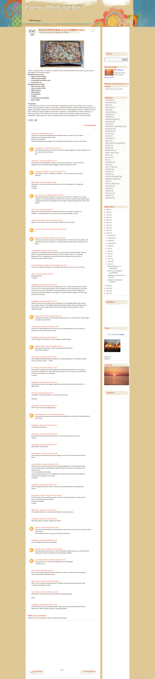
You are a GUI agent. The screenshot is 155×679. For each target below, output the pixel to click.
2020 (107, 222)
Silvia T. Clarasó (35, 581)
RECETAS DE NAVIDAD (112, 176)
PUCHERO (108, 174)
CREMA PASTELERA (111, 119)
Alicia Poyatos (35, 434)
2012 (107, 293)
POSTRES (108, 169)
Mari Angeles (35, 357)
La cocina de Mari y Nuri (42, 229)
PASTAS (107, 155)
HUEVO (107, 141)
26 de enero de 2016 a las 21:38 (48, 367)
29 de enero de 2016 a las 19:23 (48, 484)
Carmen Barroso (35, 326)
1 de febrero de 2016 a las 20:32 (54, 549)
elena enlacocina (36, 453)
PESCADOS (108, 162)
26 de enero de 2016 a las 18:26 (48, 337)
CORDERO (108, 117)
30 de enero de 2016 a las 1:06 (48, 510)
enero (109, 264)
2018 (107, 228)
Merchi (33, 393)
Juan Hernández (35, 464)
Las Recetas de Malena (41, 560)
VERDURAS (108, 198)
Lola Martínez (39, 148)
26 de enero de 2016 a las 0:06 (57, 238)
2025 (107, 209)
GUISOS (107, 136)
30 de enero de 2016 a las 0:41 (53, 495)
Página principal (34, 20)
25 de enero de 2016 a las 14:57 (45, 133)
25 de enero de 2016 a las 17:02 (56, 171)
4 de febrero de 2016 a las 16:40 (49, 592)
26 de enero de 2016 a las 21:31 (47, 357)
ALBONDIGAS (109, 102)
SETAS (107, 181)
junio (109, 251)
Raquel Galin (35, 182)
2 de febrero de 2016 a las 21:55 (44, 570)
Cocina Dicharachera (55, 6)
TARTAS (107, 188)
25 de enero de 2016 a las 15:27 (48, 161)
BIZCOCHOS (109, 107)
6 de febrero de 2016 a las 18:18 (48, 604)
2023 (107, 215)
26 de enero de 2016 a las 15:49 (52, 316)
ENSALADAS (109, 129)
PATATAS (108, 157)
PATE (106, 160)
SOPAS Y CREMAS (111, 183)
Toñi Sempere (35, 161)
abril (109, 256)
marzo (110, 259)
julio (109, 248)
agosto (110, 246)
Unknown (38, 527)
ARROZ (107, 105)
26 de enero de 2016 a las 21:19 (53, 346)
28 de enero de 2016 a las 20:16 (48, 434)
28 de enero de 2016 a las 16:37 (48, 425)
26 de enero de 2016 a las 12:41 (44, 274)
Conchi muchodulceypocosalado (40, 265)
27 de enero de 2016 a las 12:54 (44, 393)
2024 (107, 212)
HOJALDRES (109, 138)
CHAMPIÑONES (110, 112)
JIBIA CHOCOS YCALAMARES (114, 143)
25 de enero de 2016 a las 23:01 (58, 229)
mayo (109, 253)
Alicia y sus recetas (40, 195)
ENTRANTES (109, 131)
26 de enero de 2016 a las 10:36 (58, 265)
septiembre (111, 243)
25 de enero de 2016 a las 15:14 (52, 148)
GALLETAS (108, 133)
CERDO (107, 110)
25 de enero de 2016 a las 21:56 (53, 220)
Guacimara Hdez (39, 549)
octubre (110, 240)
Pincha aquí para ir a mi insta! (113, 89)
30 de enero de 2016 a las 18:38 (48, 519)
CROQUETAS (109, 121)
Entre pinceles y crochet (37, 495)
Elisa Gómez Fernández (37, 220)
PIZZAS (66, 32)
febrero (110, 261)
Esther (33, 209)
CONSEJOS (108, 114)
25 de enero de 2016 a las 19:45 (54, 195)
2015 (107, 285)
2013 (107, 291)
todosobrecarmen (39, 346)
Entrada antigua (37, 671)
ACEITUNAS (109, 100)
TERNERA (108, 191)
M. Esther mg (35, 367)
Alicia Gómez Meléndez (41, 238)
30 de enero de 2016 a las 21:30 (48, 540)
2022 (107, 217)
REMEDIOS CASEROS (112, 179)
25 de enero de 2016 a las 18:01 (47, 182)
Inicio (62, 670)
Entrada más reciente (89, 671)
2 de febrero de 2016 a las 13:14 (57, 560)
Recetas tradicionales (41, 414)
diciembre (111, 235)
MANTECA (108, 145)
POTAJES (108, 172)
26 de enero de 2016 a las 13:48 (48, 284)
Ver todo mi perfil (109, 77)
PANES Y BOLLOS (110, 152)
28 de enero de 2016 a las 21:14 (48, 444)
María (33, 570)
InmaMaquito (35, 284)
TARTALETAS (109, 186)
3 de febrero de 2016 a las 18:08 (50, 581)
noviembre (111, 238)
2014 (107, 288)
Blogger (122, 334)
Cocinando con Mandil (41, 171)
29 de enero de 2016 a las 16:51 (49, 464)
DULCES (108, 124)
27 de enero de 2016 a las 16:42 (48, 405)
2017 (107, 230)
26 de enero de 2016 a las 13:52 (48, 301)
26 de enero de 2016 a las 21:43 (48, 382)
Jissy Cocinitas (35, 592)
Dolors (33, 274)
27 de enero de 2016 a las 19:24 (55, 414)
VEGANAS (108, 195)
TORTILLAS (108, 193)
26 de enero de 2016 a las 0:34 (49, 250)
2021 (107, 220)
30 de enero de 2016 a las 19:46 (49, 527)
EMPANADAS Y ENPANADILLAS (115, 126)
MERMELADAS (109, 150)
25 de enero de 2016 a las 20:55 (44, 209)
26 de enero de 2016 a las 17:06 (49, 326)
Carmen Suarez (39, 316)
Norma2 (33, 133)
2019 (107, 225)
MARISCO (108, 148)
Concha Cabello (35, 250)
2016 (107, 233)
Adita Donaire (35, 510)
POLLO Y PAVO (110, 167)
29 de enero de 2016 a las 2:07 (49, 453)
